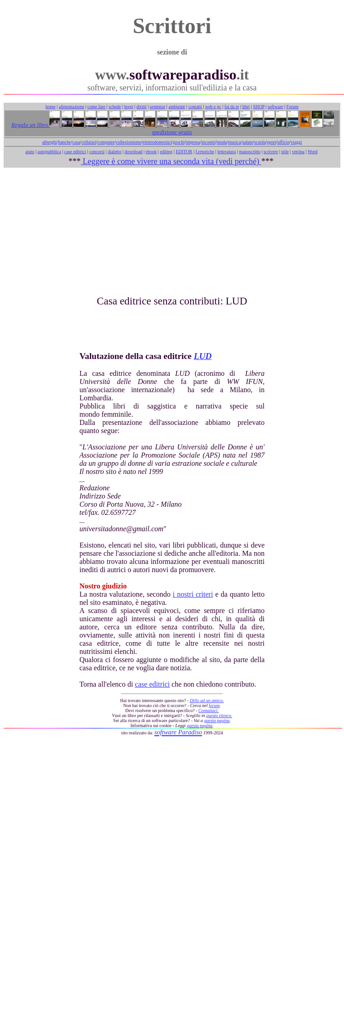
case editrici (75, 151)
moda (222, 142)
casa (76, 142)
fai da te (232, 106)
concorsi (96, 151)
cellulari (88, 142)
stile (285, 151)
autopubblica (49, 151)
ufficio (283, 142)
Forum (292, 106)
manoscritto (249, 151)
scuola (260, 142)
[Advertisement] (172, 231)
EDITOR (184, 151)
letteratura (226, 151)
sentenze (157, 106)
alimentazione (71, 106)
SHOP (258, 106)
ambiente (176, 106)
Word (313, 151)
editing (166, 151)
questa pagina (217, 720)
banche (64, 142)
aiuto (29, 151)
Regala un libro (30, 124)
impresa (193, 142)
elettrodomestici (157, 142)
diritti (142, 106)
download (133, 151)
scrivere (271, 151)
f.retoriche (205, 151)
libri (246, 106)
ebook (151, 151)
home (50, 106)
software (275, 106)
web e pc (213, 106)
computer (106, 142)
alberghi (49, 142)
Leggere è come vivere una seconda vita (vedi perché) (171, 161)
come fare (97, 106)
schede (114, 106)
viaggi (296, 142)
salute (247, 142)
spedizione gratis (172, 132)
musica (234, 142)
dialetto (114, 151)
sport (271, 142)
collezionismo (128, 142)
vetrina (298, 151)
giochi (178, 142)
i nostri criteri (193, 594)
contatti (195, 106)
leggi (128, 106)
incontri (208, 142)
